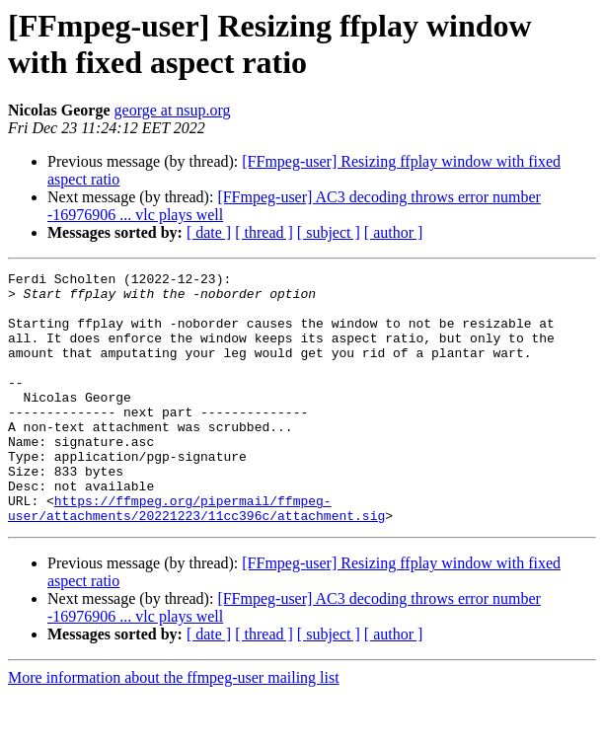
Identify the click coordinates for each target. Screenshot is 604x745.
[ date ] (209, 232)
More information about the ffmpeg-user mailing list (174, 727)
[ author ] (393, 232)
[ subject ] (328, 232)
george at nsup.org (172, 110)
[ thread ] (264, 232)
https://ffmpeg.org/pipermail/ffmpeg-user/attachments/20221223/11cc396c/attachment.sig (196, 556)
